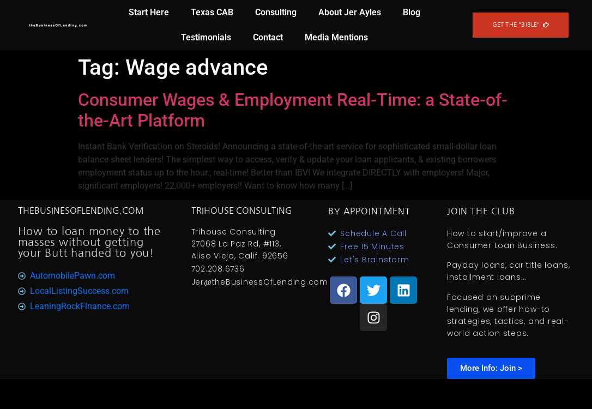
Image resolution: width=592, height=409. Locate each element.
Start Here (149, 12)
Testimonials (206, 37)
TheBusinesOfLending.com (81, 210)
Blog (411, 12)
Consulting (276, 12)
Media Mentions (336, 37)
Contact (268, 37)
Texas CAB (212, 12)
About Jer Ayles (349, 12)
